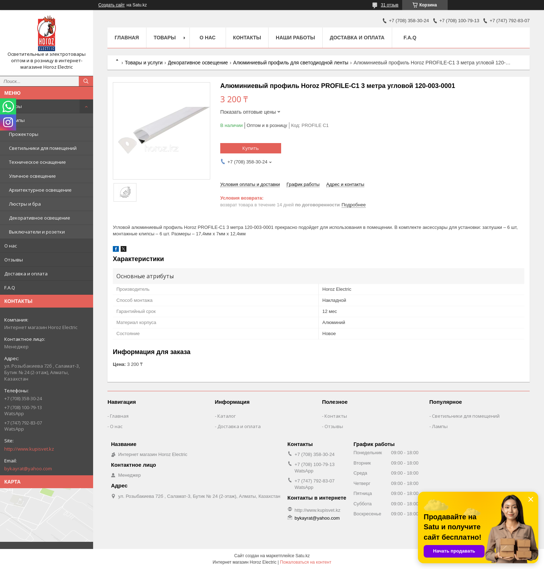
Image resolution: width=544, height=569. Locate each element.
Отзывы (13, 259)
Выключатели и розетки (37, 232)
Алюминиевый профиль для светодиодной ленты (290, 62)
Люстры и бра (25, 204)
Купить (250, 148)
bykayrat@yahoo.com (28, 468)
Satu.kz (302, 555)
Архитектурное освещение (40, 190)
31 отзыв (389, 5)
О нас (10, 245)
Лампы (17, 120)
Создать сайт (111, 5)
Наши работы (295, 37)
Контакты (247, 37)
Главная (127, 37)
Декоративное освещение (39, 218)
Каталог (226, 416)
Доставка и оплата (26, 273)
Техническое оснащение (37, 162)
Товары (13, 106)
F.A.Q (9, 287)
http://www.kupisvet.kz (29, 449)
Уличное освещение (32, 176)
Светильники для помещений (43, 148)
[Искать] (86, 81)
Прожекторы (23, 134)
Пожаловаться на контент (305, 562)
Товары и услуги (144, 62)
